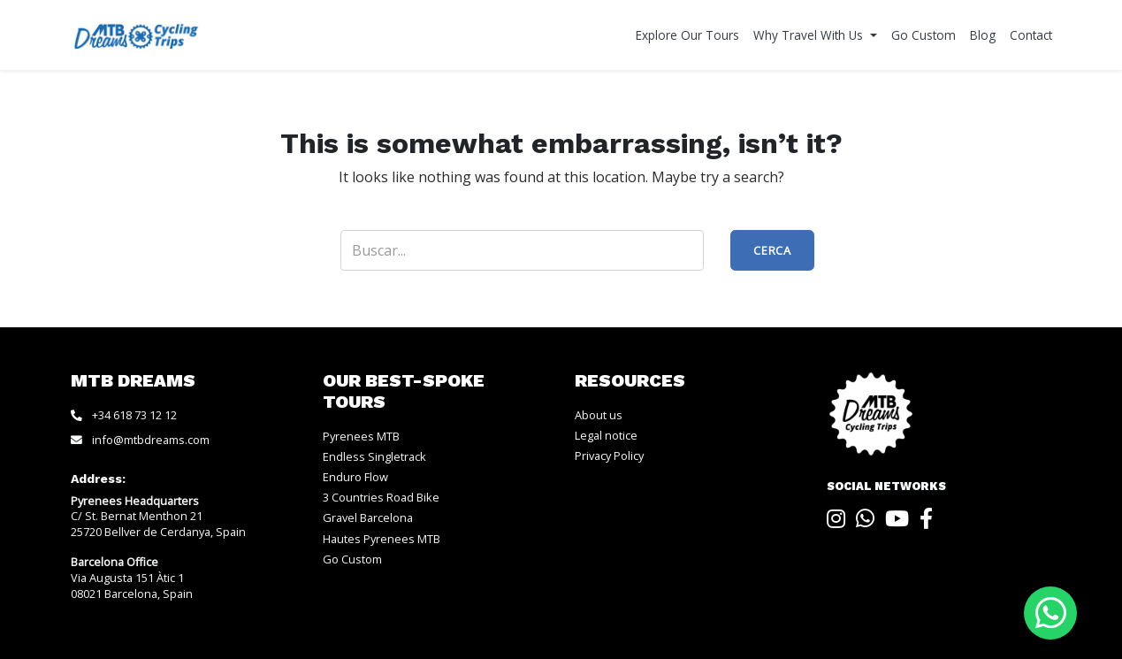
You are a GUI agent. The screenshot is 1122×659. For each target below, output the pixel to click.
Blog (983, 35)
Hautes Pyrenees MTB (381, 539)
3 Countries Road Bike (381, 497)
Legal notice (606, 435)
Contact (1031, 35)
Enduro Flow (355, 477)
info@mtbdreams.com (151, 440)
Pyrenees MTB (361, 436)
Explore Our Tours (687, 35)
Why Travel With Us (809, 35)
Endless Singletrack (374, 456)
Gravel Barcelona (368, 517)
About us (598, 415)
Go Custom (923, 35)
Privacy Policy (609, 456)
